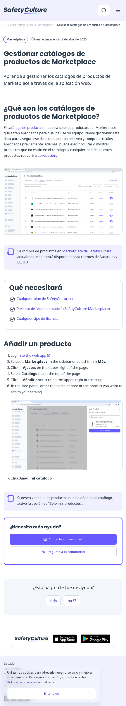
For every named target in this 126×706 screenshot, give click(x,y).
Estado (9, 663)
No (72, 601)
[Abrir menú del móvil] (118, 10)
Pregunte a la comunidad (63, 552)
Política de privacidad (22, 682)
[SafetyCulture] (25, 10)
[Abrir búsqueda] (104, 10)
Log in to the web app (30, 355)
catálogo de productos (25, 127)
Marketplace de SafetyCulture (86, 251)
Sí (53, 601)
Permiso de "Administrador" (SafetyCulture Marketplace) (63, 308)
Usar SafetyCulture (22, 25)
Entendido (51, 693)
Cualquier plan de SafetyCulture (45, 298)
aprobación (47, 155)
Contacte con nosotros (63, 539)
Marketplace (45, 25)
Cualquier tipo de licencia (37, 318)
